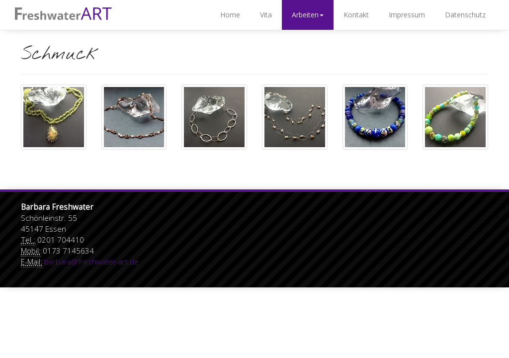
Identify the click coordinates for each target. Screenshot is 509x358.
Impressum (407, 14)
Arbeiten (308, 14)
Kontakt (356, 14)
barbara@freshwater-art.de (91, 262)
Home (230, 14)
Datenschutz (465, 14)
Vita (266, 14)
